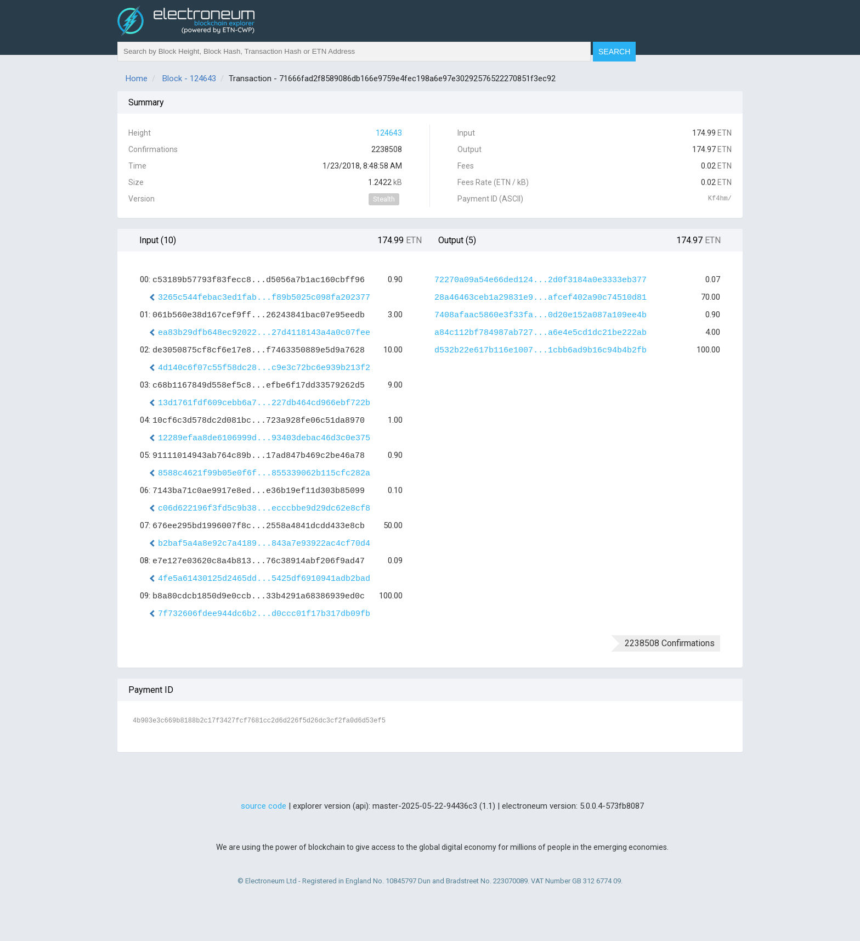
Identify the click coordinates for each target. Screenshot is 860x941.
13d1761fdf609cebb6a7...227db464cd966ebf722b (264, 403)
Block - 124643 (189, 78)
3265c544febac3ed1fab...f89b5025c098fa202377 (264, 298)
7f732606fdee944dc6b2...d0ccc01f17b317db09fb (264, 614)
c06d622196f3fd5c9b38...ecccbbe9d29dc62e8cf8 (264, 508)
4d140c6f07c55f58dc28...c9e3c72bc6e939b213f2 (264, 368)
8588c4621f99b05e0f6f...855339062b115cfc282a (264, 473)
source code (263, 806)
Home (137, 78)
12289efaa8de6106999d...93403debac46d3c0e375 (264, 438)
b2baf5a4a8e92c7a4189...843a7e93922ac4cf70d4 (264, 543)
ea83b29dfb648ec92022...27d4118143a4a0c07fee (264, 333)
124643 (389, 132)
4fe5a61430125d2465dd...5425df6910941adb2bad (264, 579)
